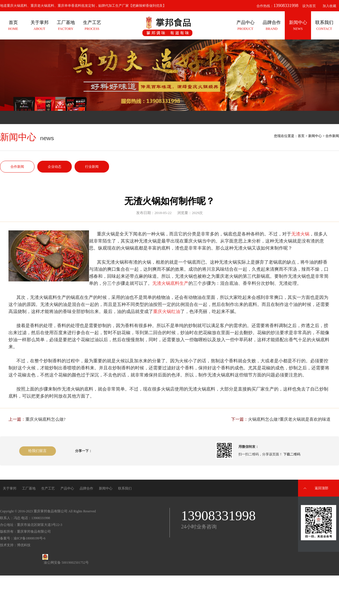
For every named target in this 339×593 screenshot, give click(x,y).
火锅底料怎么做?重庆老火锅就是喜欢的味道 (289, 419)
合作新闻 (17, 167)
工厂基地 (29, 488)
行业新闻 (92, 167)
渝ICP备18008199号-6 (29, 538)
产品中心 (67, 488)
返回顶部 (321, 488)
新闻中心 (315, 136)
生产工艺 (48, 488)
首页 (301, 136)
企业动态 (54, 167)
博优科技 (24, 545)
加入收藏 (329, 6)
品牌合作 (86, 488)
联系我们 (125, 488)
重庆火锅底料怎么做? (45, 419)
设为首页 (309, 6)
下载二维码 (291, 454)
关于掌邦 (9, 488)
